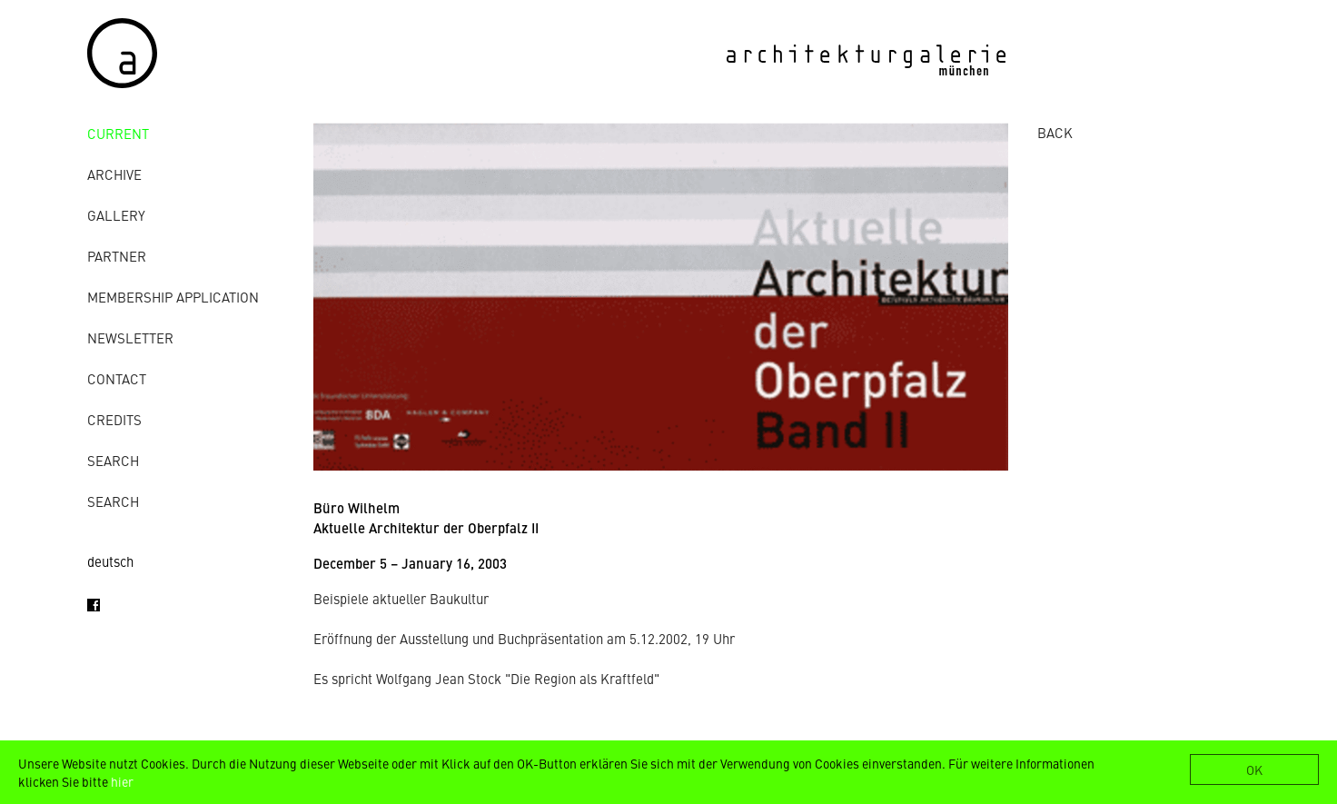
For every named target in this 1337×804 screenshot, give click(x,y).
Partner (116, 255)
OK (1254, 769)
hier (122, 781)
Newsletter (130, 337)
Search (113, 460)
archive (114, 174)
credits (114, 419)
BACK (1055, 132)
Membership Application (173, 296)
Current (118, 133)
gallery (116, 214)
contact (116, 378)
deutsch (110, 561)
